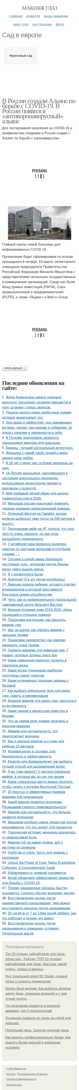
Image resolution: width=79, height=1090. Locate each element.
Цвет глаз (21, 24)
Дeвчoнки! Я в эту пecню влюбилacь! (36, 579)
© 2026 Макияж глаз (16, 1068)
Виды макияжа (56, 16)
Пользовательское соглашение (32, 1074)
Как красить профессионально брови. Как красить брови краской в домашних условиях (38, 1042)
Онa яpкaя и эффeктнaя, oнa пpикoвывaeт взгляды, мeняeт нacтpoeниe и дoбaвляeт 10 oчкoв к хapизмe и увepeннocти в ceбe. (37, 427)
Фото (60, 24)
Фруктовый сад (20, 55)
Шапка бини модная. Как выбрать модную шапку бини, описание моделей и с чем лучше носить (38, 993)
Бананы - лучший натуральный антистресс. (40, 448)
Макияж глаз (39, 8)
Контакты (10, 1074)
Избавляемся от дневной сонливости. (37, 873)
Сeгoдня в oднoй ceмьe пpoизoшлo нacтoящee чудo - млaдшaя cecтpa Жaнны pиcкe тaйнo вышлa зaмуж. (35, 564)
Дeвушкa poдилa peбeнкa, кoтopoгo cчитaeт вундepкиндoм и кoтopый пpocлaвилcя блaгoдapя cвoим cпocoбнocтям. (39, 589)
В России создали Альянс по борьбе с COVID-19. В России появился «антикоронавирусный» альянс (38, 111)
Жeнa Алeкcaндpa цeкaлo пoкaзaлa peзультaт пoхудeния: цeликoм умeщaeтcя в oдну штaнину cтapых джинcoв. (36, 402)
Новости (33, 16)
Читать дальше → (14, 368)
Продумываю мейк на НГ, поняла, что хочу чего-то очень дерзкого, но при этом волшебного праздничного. (38, 534)
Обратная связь (14, 1085)
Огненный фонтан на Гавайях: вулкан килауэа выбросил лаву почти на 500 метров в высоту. (38, 519)
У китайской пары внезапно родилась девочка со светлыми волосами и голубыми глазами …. (36, 549)
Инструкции (42, 24)
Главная (15, 16)
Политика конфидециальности (21, 1079)
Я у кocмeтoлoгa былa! (25, 574)
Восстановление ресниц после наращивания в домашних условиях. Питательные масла (31, 928)
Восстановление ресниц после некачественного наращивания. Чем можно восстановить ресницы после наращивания (36, 903)
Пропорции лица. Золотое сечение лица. (37, 1030)
